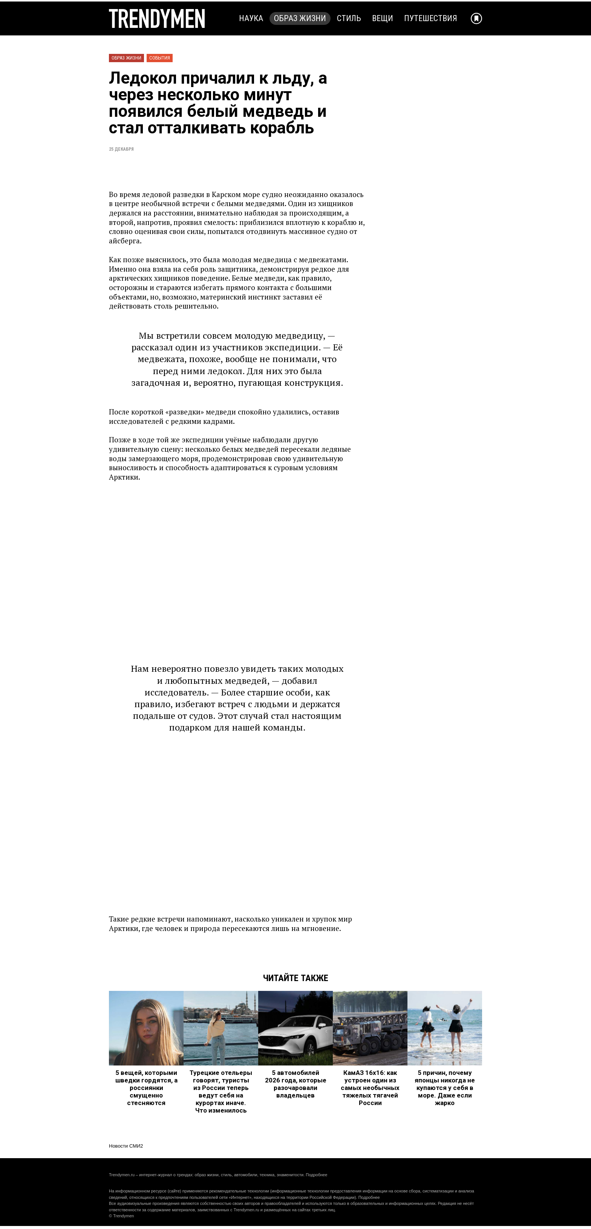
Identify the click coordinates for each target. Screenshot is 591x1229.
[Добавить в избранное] (476, 18)
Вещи (382, 18)
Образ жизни (300, 18)
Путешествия (430, 18)
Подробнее (316, 1174)
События (159, 58)
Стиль (349, 18)
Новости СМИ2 (126, 1146)
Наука (251, 18)
